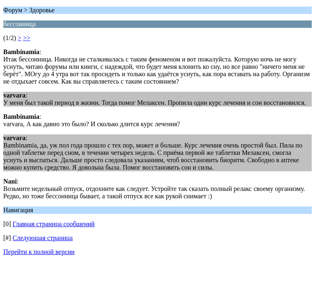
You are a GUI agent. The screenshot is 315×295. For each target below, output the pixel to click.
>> (26, 37)
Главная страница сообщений (54, 223)
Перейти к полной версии (39, 251)
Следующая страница (43, 237)
